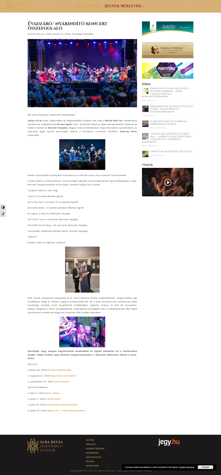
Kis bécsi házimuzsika (59, 370)
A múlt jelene (53, 399)
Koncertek (88, 7)
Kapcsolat (170, 6)
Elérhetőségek (95, 448)
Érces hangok (62, 381)
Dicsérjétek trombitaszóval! (62, 404)
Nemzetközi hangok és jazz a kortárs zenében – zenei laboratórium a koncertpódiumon (165, 92)
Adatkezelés (93, 457)
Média (152, 6)
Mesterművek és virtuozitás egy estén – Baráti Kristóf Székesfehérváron (171, 109)
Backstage (92, 465)
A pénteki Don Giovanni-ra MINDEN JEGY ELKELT (168, 123)
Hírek (68, 34)
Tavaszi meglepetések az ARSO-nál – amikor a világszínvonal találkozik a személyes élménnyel (167, 138)
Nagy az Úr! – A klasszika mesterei (66, 410)
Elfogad (205, 467)
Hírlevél (91, 444)
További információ (186, 467)
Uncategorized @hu (82, 34)
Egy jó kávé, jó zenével (63, 376)
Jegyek (90, 440)
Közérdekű (92, 453)
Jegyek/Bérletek (123, 7)
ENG (202, 6)
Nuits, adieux (52, 393)
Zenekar (63, 6)
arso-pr (40, 34)
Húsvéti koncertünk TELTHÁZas (171, 151)
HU (196, 6)
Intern (90, 461)
